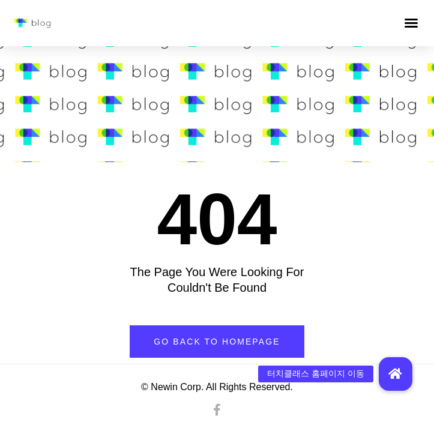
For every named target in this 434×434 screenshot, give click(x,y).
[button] (411, 23)
